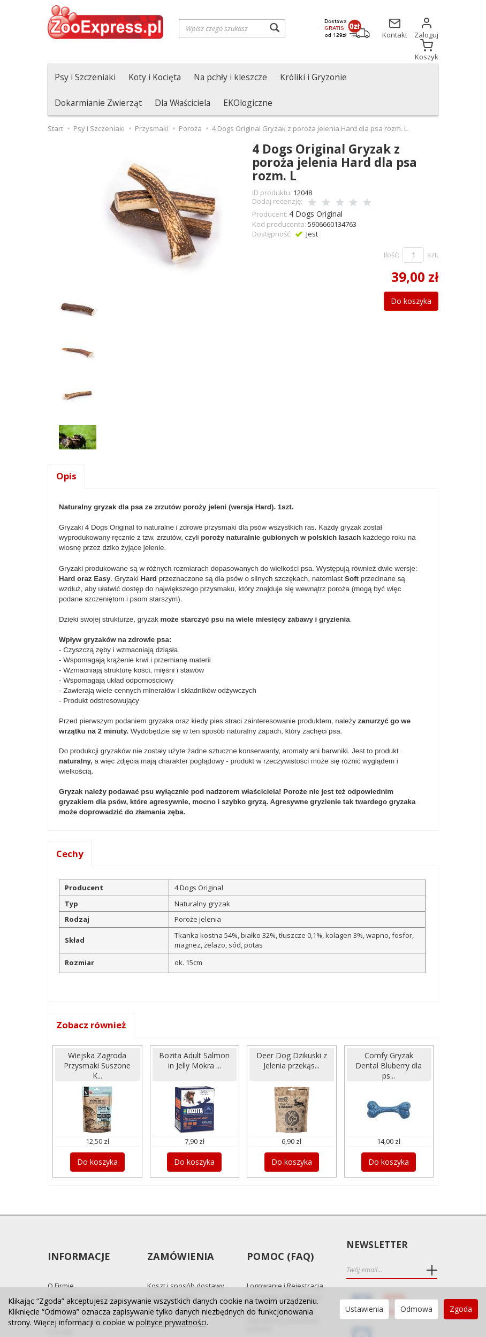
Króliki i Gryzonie (313, 77)
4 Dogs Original (313, 187)
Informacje (78, 1223)
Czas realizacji (170, 1255)
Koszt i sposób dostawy (185, 1244)
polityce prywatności (171, 1322)
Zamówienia (179, 1223)
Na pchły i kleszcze (230, 77)
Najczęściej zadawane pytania (282, 1283)
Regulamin (65, 1267)
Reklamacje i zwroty (80, 1255)
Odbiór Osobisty (173, 1278)
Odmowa (416, 1309)
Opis (66, 451)
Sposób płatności (175, 1267)
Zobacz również (93, 1002)
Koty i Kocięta (154, 77)
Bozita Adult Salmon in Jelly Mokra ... (194, 1037)
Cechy (70, 829)
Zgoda (461, 1309)
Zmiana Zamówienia (280, 1267)
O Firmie (61, 1244)
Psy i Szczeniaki (85, 77)
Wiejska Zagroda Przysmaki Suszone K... (97, 1042)
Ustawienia (364, 1309)
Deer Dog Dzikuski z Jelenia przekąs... (291, 1037)
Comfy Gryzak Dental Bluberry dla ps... (388, 1042)
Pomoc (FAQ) (278, 1223)
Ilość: (391, 227)
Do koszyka (405, 273)
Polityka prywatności (81, 1278)
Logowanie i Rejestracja (285, 1244)
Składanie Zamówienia (284, 1255)
